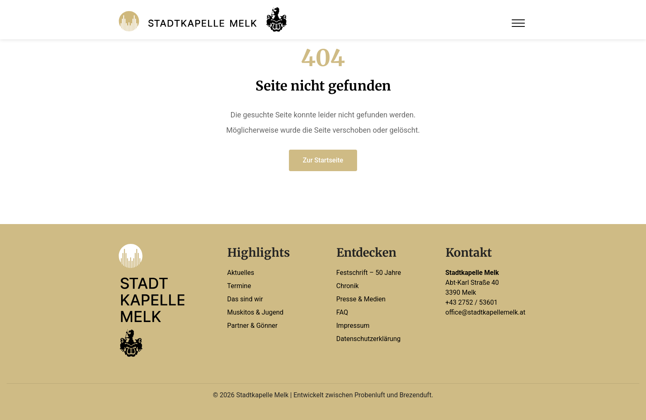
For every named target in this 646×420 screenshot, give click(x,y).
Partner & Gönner (252, 325)
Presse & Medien (361, 299)
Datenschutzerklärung (368, 339)
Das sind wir (245, 299)
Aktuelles (241, 273)
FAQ (342, 312)
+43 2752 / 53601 (472, 302)
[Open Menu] (518, 23)
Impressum (353, 325)
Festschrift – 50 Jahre (368, 273)
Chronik (347, 286)
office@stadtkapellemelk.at (486, 312)
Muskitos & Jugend (255, 312)
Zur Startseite (323, 160)
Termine (239, 286)
